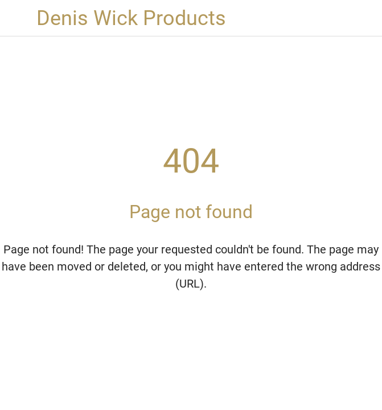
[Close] (18, 18)
